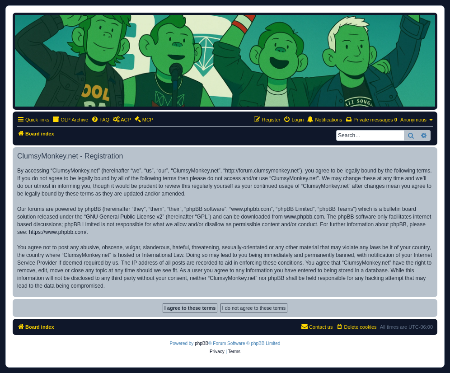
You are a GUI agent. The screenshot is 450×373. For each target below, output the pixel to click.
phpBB (201, 343)
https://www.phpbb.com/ (57, 232)
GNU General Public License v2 (124, 217)
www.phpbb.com (304, 217)
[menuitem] (100, 119)
